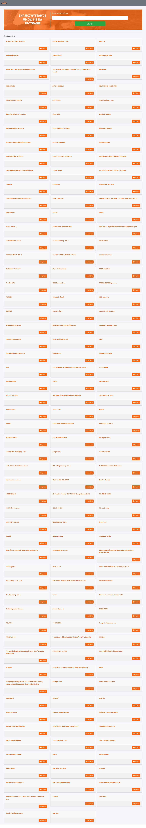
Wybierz (43, 48)
